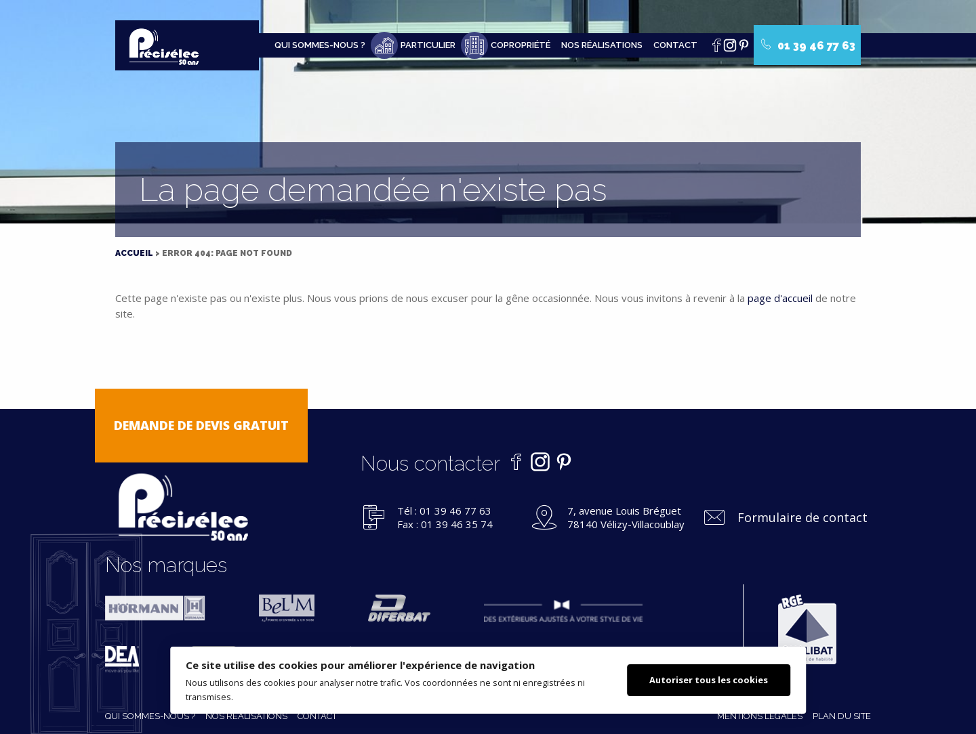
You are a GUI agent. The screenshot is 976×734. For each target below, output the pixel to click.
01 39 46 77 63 (807, 45)
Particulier (428, 45)
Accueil (134, 253)
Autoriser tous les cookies (708, 680)
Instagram (733, 49)
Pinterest (747, 49)
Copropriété (520, 45)
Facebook (720, 49)
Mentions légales (759, 716)
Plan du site (842, 716)
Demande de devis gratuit (201, 425)
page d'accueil (780, 298)
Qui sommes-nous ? (319, 45)
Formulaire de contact (802, 517)
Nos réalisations (602, 45)
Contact (675, 45)
